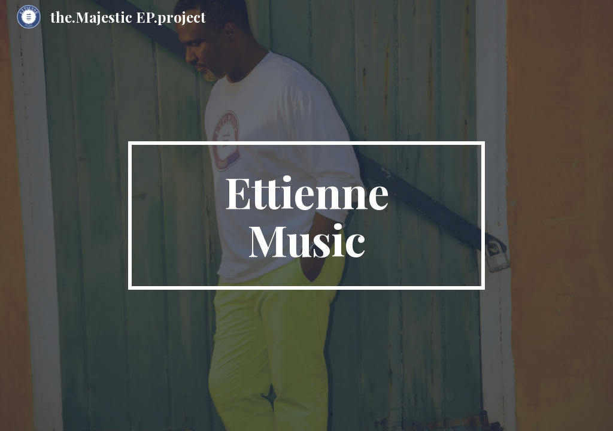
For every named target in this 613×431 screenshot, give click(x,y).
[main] (306, 215)
